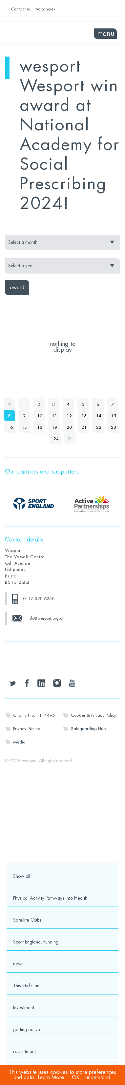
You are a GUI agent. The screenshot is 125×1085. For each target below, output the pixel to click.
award (17, 287)
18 (39, 427)
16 (10, 427)
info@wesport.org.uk (46, 618)
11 (54, 416)
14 (98, 416)
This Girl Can (26, 985)
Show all (21, 876)
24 (56, 439)
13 (84, 416)
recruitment (24, 1051)
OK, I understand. (92, 1077)
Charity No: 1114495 (34, 715)
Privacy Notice (26, 728)
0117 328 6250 (38, 598)
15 (113, 416)
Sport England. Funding (35, 942)
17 (25, 427)
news (18, 963)
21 (84, 427)
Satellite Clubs (27, 920)
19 (54, 427)
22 (98, 427)
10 (39, 416)
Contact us (21, 9)
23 (113, 427)
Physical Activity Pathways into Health (50, 898)
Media (19, 742)
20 (69, 427)
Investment (23, 1007)
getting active (26, 1029)
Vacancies (45, 9)
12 (69, 416)
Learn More (51, 1077)
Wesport (34, 32)
